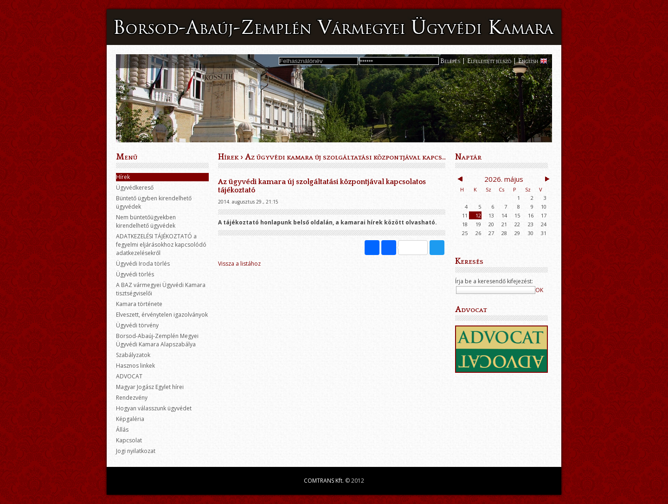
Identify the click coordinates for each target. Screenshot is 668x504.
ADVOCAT (129, 376)
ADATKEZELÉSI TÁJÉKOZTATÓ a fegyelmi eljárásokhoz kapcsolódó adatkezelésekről (161, 244)
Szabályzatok (133, 355)
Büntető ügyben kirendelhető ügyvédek (154, 202)
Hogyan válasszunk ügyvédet (154, 408)
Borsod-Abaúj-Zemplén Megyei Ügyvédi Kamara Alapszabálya (157, 340)
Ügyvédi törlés (135, 274)
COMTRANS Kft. (324, 481)
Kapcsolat (129, 440)
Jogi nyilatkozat (135, 451)
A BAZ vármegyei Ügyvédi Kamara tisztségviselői (161, 289)
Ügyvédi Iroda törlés (143, 264)
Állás (122, 430)
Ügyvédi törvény (137, 325)
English (528, 61)
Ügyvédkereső (135, 187)
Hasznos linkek (135, 366)
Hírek (123, 177)
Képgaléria (130, 419)
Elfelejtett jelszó (489, 61)
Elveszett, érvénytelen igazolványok (162, 315)
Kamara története (139, 304)
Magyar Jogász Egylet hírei (150, 387)
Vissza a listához (239, 264)
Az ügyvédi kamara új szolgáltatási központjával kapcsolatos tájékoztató (377, 157)
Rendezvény (132, 398)
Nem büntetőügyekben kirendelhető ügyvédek (146, 221)
